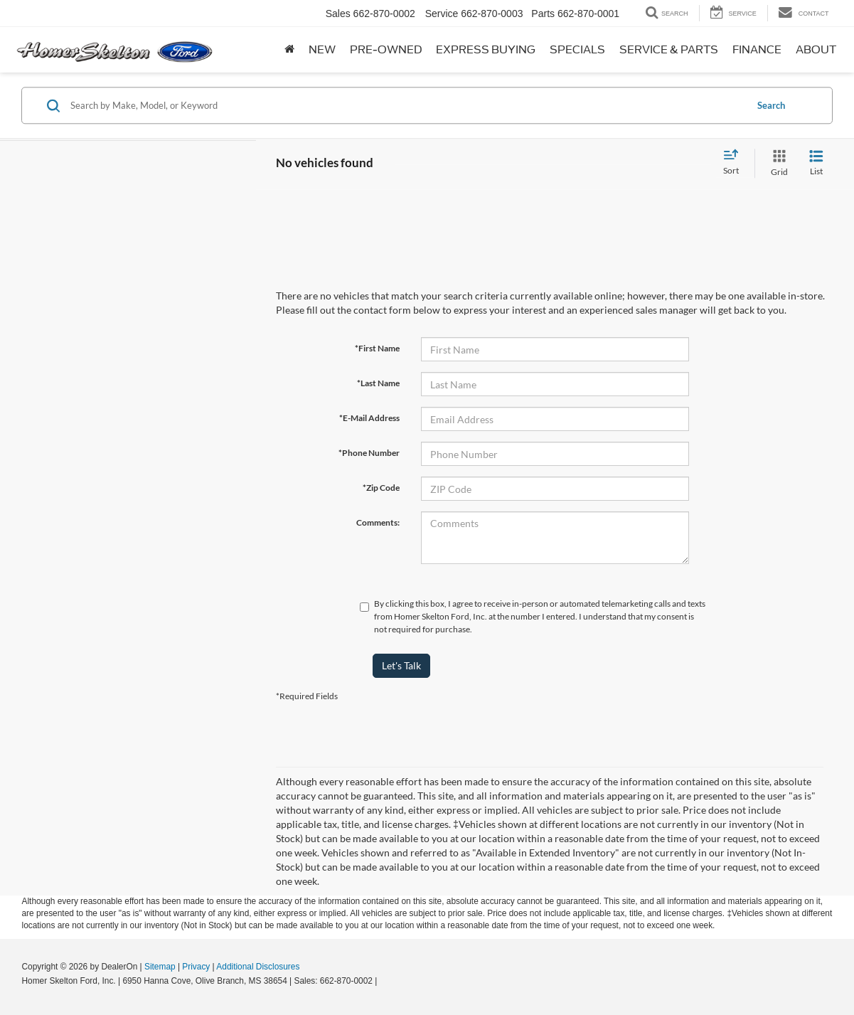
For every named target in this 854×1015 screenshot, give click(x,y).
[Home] (289, 50)
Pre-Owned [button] (386, 49)
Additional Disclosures (257, 967)
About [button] (816, 49)
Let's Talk (401, 665)
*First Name (377, 348)
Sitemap (160, 967)
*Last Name (378, 383)
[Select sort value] (735, 163)
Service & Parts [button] (668, 49)
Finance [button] (756, 49)
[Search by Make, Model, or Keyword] (406, 105)
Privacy (196, 967)
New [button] (322, 49)
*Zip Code (381, 487)
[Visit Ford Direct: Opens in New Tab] (383, 981)
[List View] (816, 163)
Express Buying (485, 49)
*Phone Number (369, 452)
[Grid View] (776, 163)
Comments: (378, 522)
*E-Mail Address (369, 418)
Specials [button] (577, 49)
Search (771, 105)
